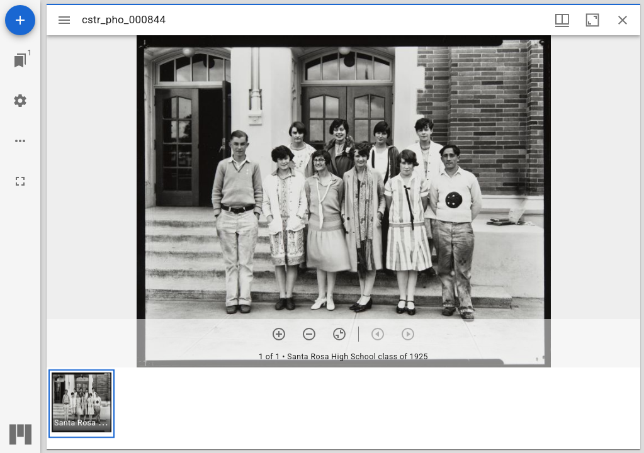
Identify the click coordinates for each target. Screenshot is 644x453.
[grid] (343, 408)
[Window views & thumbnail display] (562, 20)
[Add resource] (20, 20)
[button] (81, 403)
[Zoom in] (279, 334)
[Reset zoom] (339, 334)
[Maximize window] (592, 20)
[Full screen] (20, 181)
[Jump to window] (20, 60)
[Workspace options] (20, 141)
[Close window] (622, 20)
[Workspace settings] (20, 101)
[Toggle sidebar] (64, 20)
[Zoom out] (309, 334)
